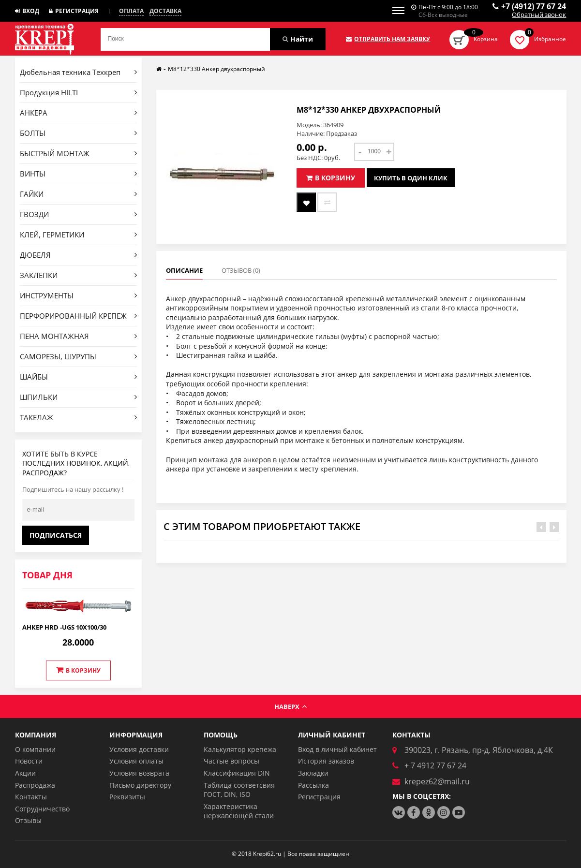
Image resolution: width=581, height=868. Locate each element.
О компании (35, 749)
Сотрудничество (42, 808)
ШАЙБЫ (78, 377)
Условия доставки (139, 749)
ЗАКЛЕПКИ (78, 275)
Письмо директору (140, 785)
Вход (27, 11)
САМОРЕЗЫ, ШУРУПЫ (78, 356)
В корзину (78, 670)
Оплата (131, 11)
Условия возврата (139, 773)
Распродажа (35, 785)
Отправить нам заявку (388, 39)
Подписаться (56, 535)
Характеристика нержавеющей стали (239, 811)
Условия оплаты (136, 760)
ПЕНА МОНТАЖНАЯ (78, 336)
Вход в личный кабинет (337, 749)
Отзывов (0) (241, 270)
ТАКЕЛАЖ (78, 417)
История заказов (326, 760)
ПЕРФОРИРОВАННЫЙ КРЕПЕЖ (78, 316)
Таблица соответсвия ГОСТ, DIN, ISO (239, 789)
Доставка (165, 11)
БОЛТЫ (78, 133)
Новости (29, 760)
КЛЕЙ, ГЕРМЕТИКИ (78, 234)
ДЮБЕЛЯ (78, 255)
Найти (298, 39)
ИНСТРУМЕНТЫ (78, 295)
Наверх (290, 706)
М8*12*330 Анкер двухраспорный (216, 69)
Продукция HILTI (78, 92)
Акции (25, 773)
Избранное (550, 39)
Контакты (31, 796)
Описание (184, 270)
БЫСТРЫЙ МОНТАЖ (78, 153)
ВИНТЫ (78, 173)
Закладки (313, 773)
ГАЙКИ (78, 194)
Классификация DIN (237, 773)
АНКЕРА (78, 113)
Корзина (486, 39)
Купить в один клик (410, 178)
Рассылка (313, 785)
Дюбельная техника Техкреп (78, 72)
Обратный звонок (539, 15)
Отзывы (28, 820)
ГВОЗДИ (78, 214)
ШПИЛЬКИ (78, 397)
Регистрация (74, 11)
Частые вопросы (231, 760)
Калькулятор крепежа (240, 749)
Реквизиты (127, 796)
